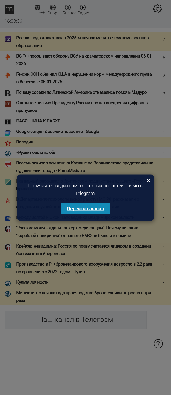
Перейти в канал (85, 208)
